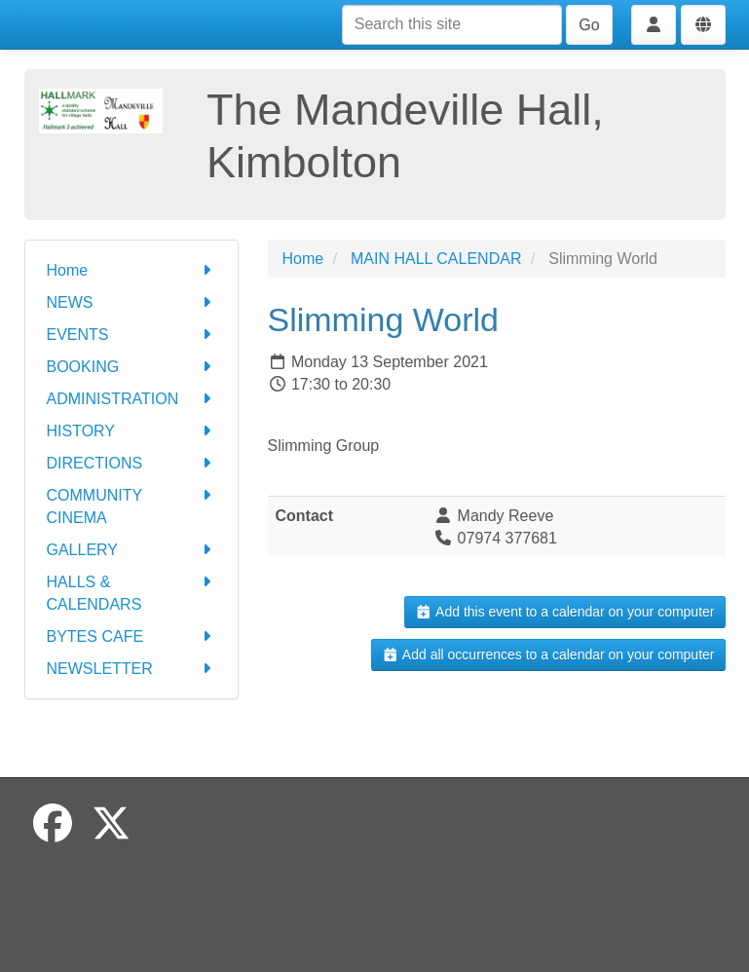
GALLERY (131, 550)
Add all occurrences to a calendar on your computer (548, 654)
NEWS (131, 302)
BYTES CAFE (131, 636)
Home (131, 270)
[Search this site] (452, 25)
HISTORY (131, 431)
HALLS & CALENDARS (131, 592)
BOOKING (131, 366)
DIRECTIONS (131, 463)
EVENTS (131, 334)
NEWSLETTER (131, 668)
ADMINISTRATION (131, 399)
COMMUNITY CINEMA (131, 505)
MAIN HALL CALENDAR (436, 258)
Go (589, 25)
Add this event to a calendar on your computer (564, 611)
